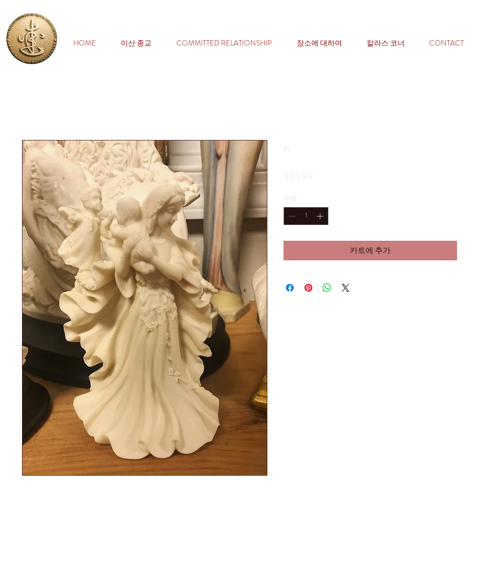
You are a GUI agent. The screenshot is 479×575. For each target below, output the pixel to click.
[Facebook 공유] (290, 288)
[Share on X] (345, 288)
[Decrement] (291, 216)
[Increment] (321, 216)
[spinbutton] (306, 216)
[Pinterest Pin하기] (308, 288)
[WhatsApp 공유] (327, 288)
